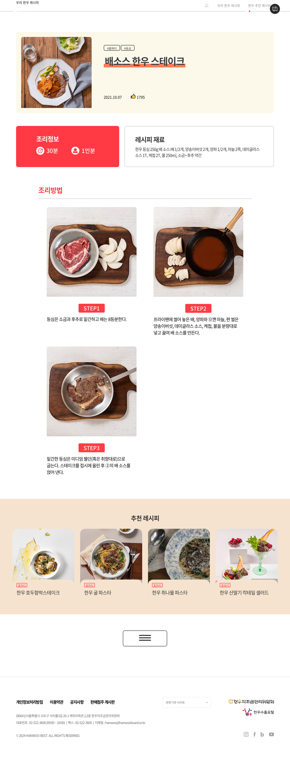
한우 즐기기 (142, 9)
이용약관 (56, 702)
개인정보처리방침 (29, 702)
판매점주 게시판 (102, 702)
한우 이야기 (60, 9)
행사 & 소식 (183, 9)
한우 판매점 (101, 9)
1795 (138, 97)
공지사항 (76, 702)
